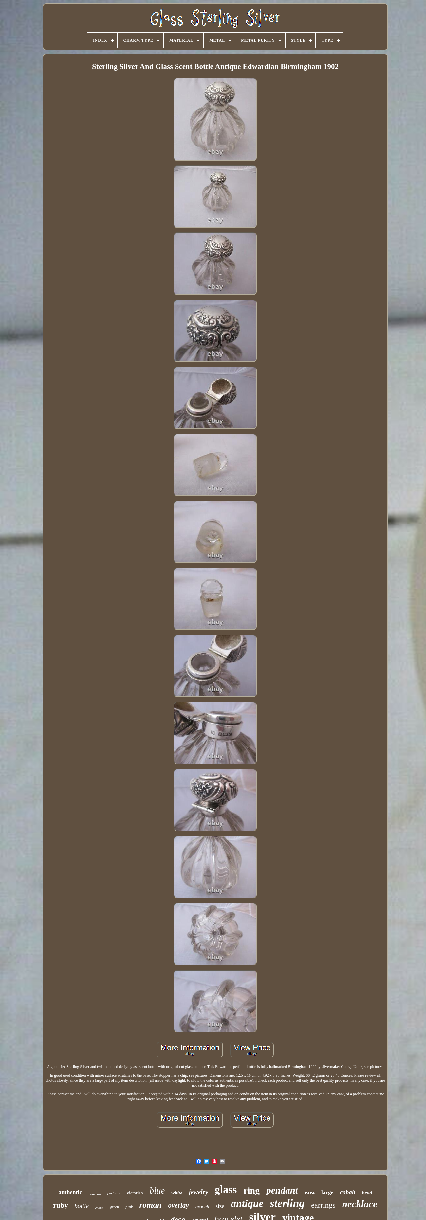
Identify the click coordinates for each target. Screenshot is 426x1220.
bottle (82, 1205)
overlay (178, 1205)
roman (150, 1204)
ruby (60, 1205)
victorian (135, 1193)
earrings (323, 1205)
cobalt (348, 1192)
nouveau (94, 1194)
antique (247, 1203)
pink (129, 1206)
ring (251, 1190)
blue (157, 1190)
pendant (282, 1190)
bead (367, 1192)
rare (310, 1193)
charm (99, 1208)
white (176, 1192)
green (114, 1207)
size (219, 1206)
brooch (202, 1206)
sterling (287, 1203)
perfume (113, 1193)
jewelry (198, 1191)
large (327, 1192)
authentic (70, 1192)
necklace (359, 1203)
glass (226, 1189)
